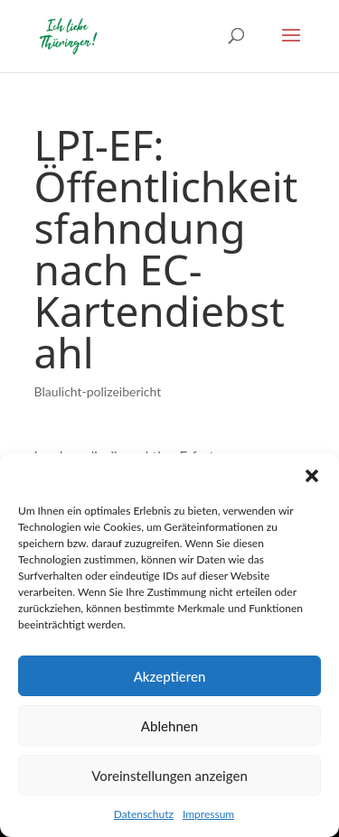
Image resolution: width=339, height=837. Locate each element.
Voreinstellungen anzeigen (169, 775)
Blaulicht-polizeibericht (98, 391)
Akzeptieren (170, 676)
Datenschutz (144, 814)
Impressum (208, 814)
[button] (312, 476)
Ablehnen (169, 726)
